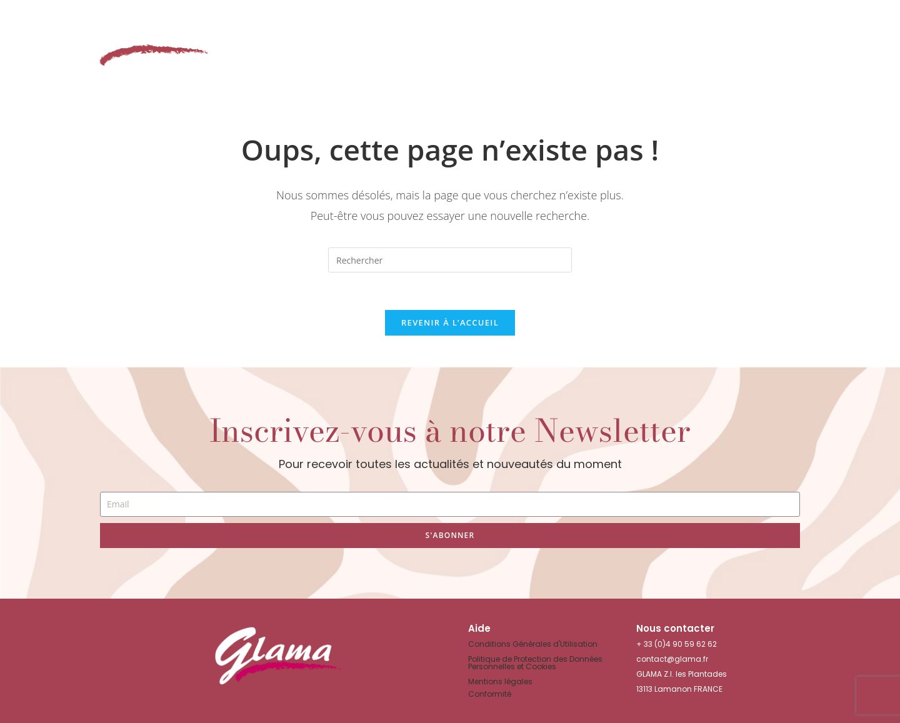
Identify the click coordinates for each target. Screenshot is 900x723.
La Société (658, 49)
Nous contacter (815, 49)
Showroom (567, 49)
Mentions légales (500, 681)
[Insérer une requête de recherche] (450, 259)
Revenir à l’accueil (450, 322)
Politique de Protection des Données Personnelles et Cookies (535, 663)
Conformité (489, 694)
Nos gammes (475, 49)
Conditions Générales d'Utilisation (533, 644)
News (725, 49)
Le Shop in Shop (368, 49)
